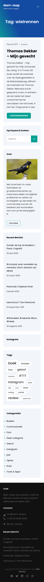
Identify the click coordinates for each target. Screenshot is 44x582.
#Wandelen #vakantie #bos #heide (22, 320)
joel (8, 454)
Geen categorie (15, 438)
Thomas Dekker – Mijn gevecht (22, 53)
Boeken (24, 44)
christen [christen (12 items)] (25, 363)
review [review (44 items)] (13, 398)
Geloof (10, 443)
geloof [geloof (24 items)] (21, 369)
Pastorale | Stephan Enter (20, 286)
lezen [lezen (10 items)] (25, 387)
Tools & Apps (13, 471)
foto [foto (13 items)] (10, 369)
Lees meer (13, 223)
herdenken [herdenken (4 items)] (11, 376)
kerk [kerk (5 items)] (9, 388)
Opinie (10, 460)
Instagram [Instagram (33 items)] (16, 382)
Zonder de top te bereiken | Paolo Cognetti (21, 247)
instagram (12, 449)
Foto (9, 432)
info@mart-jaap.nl (16, 514)
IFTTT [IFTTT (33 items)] (22, 376)
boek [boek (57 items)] (12, 363)
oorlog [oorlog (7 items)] (11, 392)
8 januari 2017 (12, 44)
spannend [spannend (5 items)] (27, 398)
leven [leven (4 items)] (17, 388)
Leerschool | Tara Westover (21, 302)
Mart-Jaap (12, 5)
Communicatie (14, 426)
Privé (9, 466)
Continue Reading (19, 115)
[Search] (34, 139)
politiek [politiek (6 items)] (21, 392)
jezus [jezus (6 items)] (30, 382)
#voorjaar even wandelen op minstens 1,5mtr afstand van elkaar (22, 267)
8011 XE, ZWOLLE (14, 524)
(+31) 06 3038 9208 (17, 518)
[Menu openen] (38, 6)
